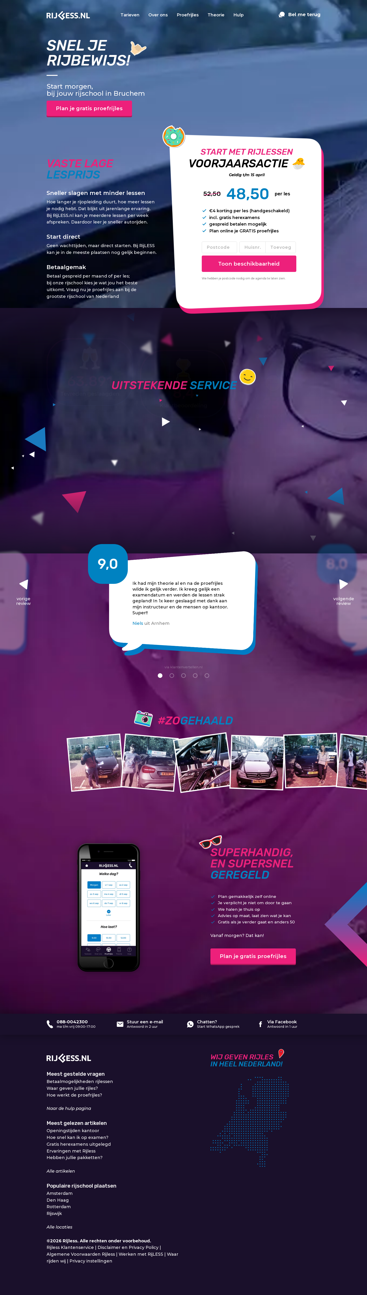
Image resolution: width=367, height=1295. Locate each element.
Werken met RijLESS (141, 1254)
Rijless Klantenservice (70, 1247)
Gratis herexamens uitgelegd (79, 1144)
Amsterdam (60, 1193)
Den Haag (58, 1200)
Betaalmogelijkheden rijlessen (80, 1081)
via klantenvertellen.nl (183, 667)
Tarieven (130, 15)
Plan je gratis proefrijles (89, 108)
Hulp (238, 15)
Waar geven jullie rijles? (72, 1088)
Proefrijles (188, 15)
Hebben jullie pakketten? (75, 1157)
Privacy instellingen (91, 1261)
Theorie (216, 15)
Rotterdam (59, 1206)
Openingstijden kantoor (73, 1130)
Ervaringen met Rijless (71, 1151)
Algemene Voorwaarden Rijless (81, 1254)
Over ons (158, 15)
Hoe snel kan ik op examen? (77, 1137)
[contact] (299, 16)
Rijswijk (54, 1213)
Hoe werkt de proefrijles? (74, 1095)
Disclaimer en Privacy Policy (128, 1247)
